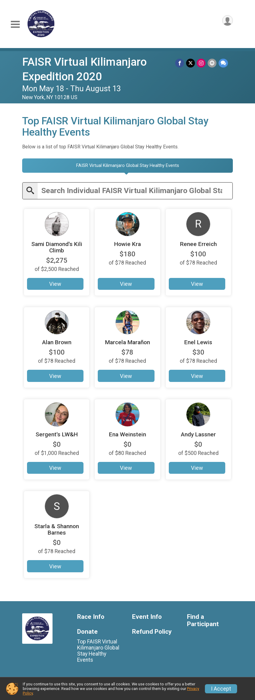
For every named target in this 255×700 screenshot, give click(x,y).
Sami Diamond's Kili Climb (56, 247)
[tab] (127, 165)
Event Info (147, 616)
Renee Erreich (198, 243)
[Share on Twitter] (191, 63)
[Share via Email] (212, 63)
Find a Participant (203, 620)
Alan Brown (56, 342)
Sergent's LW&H (57, 434)
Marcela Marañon (127, 342)
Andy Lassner (198, 434)
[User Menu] (227, 20)
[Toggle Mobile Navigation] (15, 24)
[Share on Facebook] (180, 63)
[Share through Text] (223, 63)
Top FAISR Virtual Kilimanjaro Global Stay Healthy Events (98, 650)
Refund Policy (152, 631)
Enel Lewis (198, 342)
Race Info (90, 616)
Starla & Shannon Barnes (56, 529)
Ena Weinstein (127, 434)
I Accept (221, 689)
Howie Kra (127, 243)
